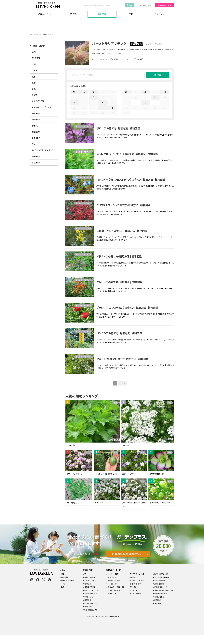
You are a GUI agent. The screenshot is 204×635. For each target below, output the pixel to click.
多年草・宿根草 (89, 587)
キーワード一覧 (159, 580)
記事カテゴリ (43, 14)
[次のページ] (124, 383)
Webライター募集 (160, 593)
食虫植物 (36, 131)
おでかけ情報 (112, 574)
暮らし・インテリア (113, 577)
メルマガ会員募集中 (161, 577)
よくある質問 (158, 583)
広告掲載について (160, 587)
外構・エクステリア (90, 610)
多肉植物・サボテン (90, 603)
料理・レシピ (88, 597)
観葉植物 (36, 113)
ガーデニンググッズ (114, 580)
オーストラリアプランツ (83, 126)
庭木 (142, 452)
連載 (131, 14)
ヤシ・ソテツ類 (38, 101)
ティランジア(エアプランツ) (43, 150)
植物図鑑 (102, 14)
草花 (169, 403)
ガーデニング (88, 580)
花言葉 (73, 14)
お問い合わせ (158, 597)
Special (158, 14)
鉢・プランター (134, 590)
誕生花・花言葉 (89, 577)
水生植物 (36, 162)
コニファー (36, 95)
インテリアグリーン (136, 580)
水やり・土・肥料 (135, 593)
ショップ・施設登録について (163, 590)
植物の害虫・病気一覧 (115, 587)
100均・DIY (133, 577)
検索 (130, 5)
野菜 (115, 403)
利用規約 (157, 600)
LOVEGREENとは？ (160, 574)
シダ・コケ (36, 137)
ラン (33, 144)
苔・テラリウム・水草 (136, 574)
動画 (62, 587)
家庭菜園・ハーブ (90, 593)
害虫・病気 (87, 606)
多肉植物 (36, 119)
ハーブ (87, 452)
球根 (34, 64)
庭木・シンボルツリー (91, 590)
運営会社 (157, 603)
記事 (62, 574)
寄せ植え (87, 583)
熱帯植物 (36, 156)
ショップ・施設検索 (67, 580)
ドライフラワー (112, 583)
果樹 (34, 82)
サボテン (35, 125)
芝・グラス (36, 58)
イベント (63, 583)
